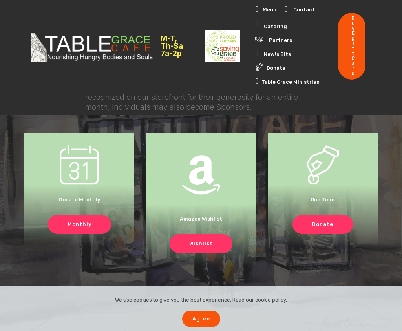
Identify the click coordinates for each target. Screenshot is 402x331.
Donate (270, 67)
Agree (201, 319)
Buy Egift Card (353, 45)
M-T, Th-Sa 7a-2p (172, 46)
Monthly (79, 224)
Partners (273, 39)
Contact (300, 10)
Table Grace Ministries (287, 81)
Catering (271, 24)
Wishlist (201, 243)
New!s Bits (273, 53)
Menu (265, 10)
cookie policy (270, 300)
